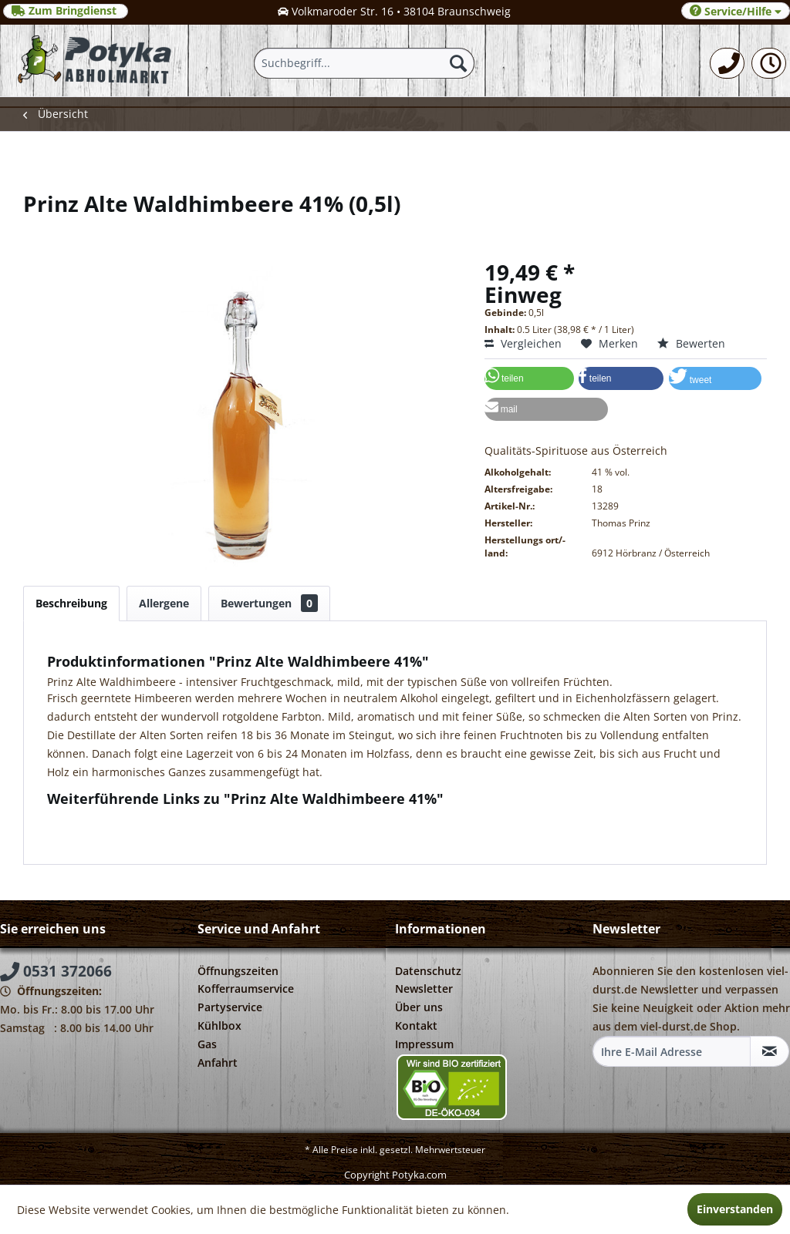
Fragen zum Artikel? (105, 819)
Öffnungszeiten (238, 970)
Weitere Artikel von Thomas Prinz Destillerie (167, 833)
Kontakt (416, 1025)
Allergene (164, 603)
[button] (529, 378)
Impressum (424, 1044)
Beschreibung (71, 603)
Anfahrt (218, 1062)
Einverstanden (735, 1209)
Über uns (419, 1007)
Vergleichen (523, 343)
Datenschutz (428, 970)
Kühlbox (219, 1025)
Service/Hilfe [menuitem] (736, 11)
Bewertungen (269, 603)
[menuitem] (727, 63)
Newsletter (424, 988)
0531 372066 (56, 971)
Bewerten (691, 343)
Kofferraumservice (246, 988)
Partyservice (230, 1007)
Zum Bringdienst (66, 11)
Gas (207, 1044)
